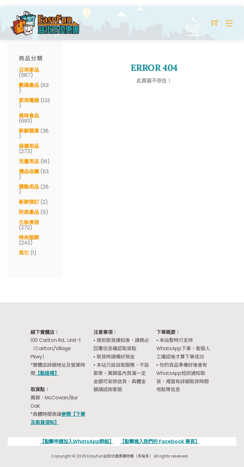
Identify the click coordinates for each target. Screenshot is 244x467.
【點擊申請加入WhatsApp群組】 (77, 441)
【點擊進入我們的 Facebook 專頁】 (160, 441)
